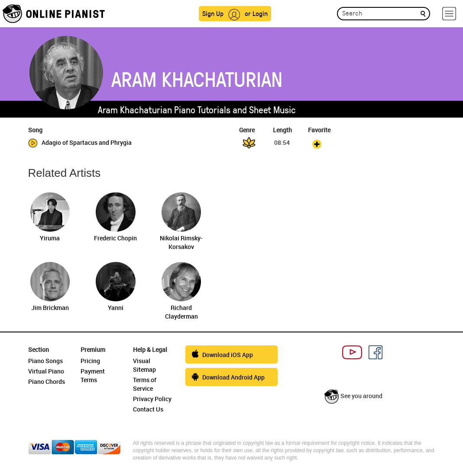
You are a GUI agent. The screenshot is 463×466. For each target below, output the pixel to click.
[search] (423, 13)
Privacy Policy (152, 399)
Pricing (90, 361)
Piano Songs (45, 361)
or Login (256, 13)
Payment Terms (93, 375)
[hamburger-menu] (449, 13)
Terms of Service (144, 384)
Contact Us (148, 409)
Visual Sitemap (144, 365)
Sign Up (212, 13)
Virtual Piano (46, 371)
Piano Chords (46, 381)
